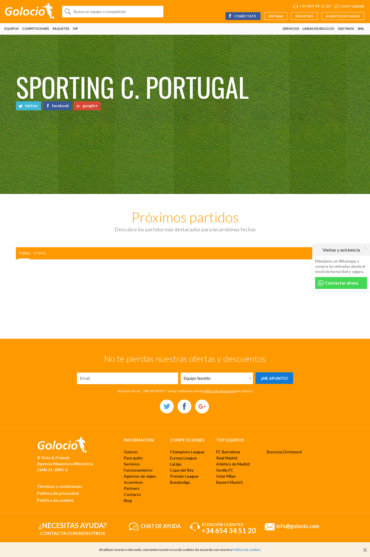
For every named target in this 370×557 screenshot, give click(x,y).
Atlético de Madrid (233, 463)
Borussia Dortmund (284, 451)
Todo (24, 253)
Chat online (352, 6)
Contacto (132, 494)
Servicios (291, 28)
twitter (28, 105)
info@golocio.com (297, 526)
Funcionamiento (138, 470)
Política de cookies (55, 500)
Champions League (187, 451)
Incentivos (133, 482)
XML (361, 28)
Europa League (183, 457)
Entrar (276, 16)
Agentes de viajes (343, 16)
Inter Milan (226, 476)
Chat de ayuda (160, 526)
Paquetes (61, 28)
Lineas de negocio (318, 28)
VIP (75, 28)
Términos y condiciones (59, 486)
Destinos (346, 28)
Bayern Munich (229, 482)
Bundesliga (180, 482)
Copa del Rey (182, 470)
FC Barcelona (228, 451)
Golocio (131, 451)
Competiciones (35, 28)
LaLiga (175, 463)
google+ (87, 105)
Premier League (184, 476)
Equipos (11, 28)
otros (39, 253)
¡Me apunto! (274, 378)
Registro (304, 16)
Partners (132, 488)
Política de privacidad (219, 391)
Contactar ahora (338, 283)
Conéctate (242, 16)
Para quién (133, 457)
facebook (57, 105)
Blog (128, 500)
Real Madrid (226, 457)
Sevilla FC (224, 470)
